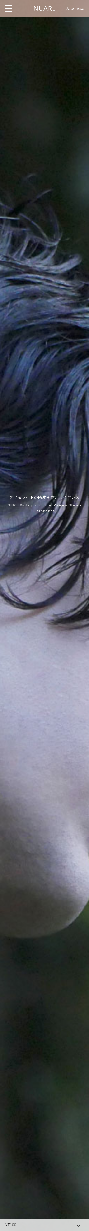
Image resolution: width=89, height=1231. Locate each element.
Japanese (75, 8)
